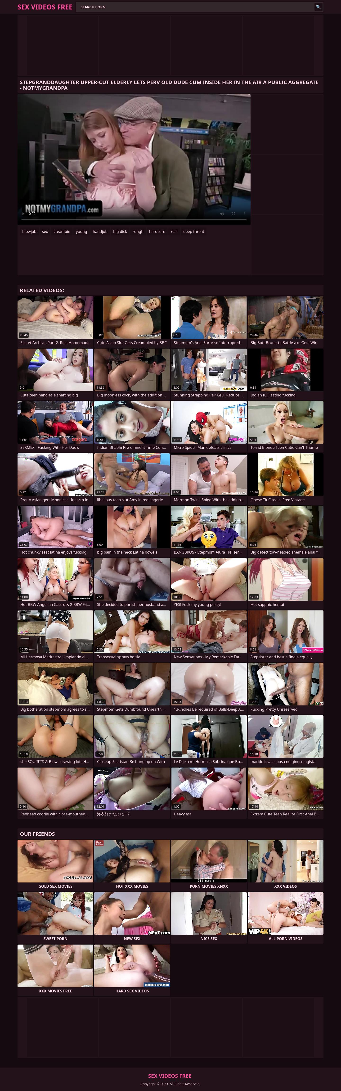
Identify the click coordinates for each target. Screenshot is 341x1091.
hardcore (157, 231)
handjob (100, 231)
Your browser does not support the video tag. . (134, 159)
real (174, 231)
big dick (120, 231)
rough (138, 231)
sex (45, 231)
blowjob (29, 231)
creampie (62, 231)
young (81, 231)
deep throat (193, 231)
